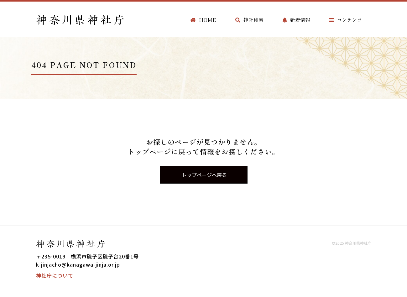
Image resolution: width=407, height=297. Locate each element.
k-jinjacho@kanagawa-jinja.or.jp (78, 264)
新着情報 (296, 19)
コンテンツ (345, 19)
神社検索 (249, 19)
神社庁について (54, 275)
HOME (203, 19)
